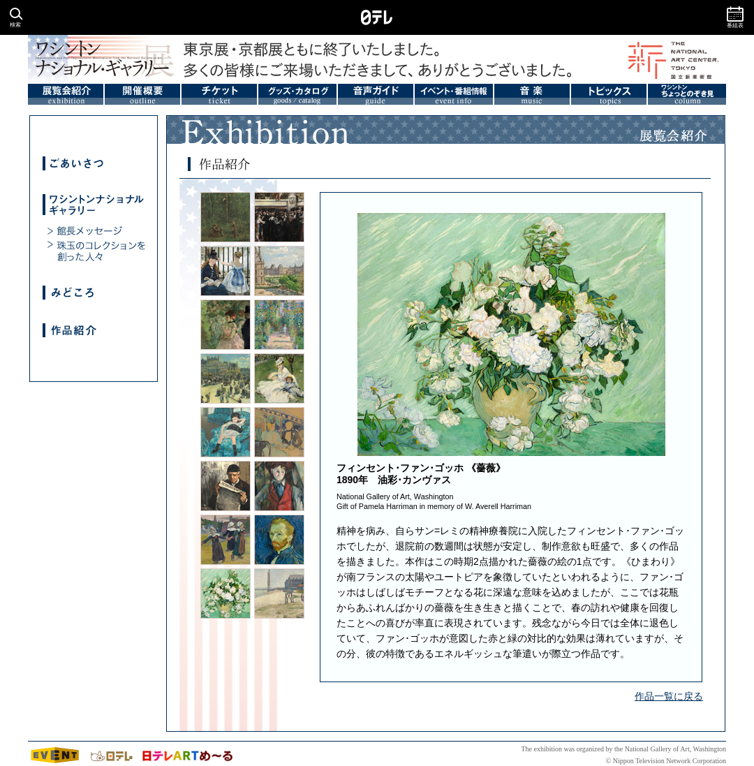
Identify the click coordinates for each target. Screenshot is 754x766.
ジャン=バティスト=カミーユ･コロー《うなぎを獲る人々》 (225, 217)
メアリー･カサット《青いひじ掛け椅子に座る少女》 (225, 432)
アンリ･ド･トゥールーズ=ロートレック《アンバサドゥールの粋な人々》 (279, 432)
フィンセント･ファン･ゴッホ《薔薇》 (225, 593)
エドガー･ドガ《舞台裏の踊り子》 (225, 325)
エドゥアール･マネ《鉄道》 (225, 271)
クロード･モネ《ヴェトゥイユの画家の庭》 (279, 325)
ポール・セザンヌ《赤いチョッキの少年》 (279, 486)
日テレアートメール (187, 755)
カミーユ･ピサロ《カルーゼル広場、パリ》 (279, 271)
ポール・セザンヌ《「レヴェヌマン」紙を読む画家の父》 (225, 486)
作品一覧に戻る (669, 696)
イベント (56, 755)
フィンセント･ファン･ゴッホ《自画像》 (279, 540)
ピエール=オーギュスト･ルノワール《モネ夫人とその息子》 (279, 378)
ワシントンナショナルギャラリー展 (87, 59)
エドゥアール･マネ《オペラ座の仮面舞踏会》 (279, 217)
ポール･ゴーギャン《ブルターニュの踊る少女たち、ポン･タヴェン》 (225, 540)
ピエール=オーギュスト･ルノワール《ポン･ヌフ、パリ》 (225, 378)
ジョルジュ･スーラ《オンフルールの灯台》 (279, 593)
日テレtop (111, 755)
